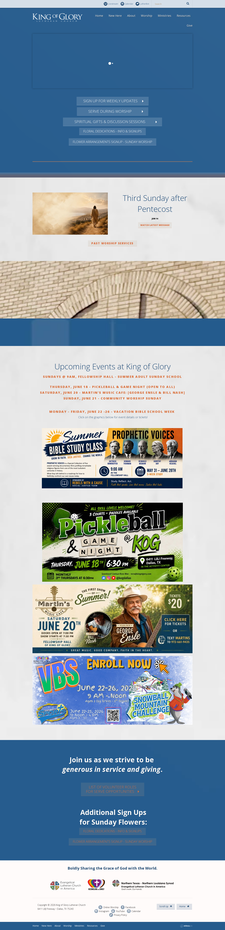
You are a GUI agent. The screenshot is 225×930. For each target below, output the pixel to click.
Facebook (128, 907)
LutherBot (142, 4)
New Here (115, 15)
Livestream (111, 4)
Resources (183, 15)
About (131, 15)
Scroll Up (165, 906)
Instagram (101, 911)
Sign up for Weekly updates (110, 100)
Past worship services (112, 243)
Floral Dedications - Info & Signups (112, 131)
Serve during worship (110, 111)
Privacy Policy (118, 915)
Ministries (164, 15)
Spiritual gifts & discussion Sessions (110, 121)
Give (189, 25)
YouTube (118, 911)
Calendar (127, 4)
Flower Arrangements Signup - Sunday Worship (112, 142)
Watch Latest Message (155, 225)
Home (99, 15)
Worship (146, 15)
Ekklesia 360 (186, 926)
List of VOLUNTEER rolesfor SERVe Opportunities (111, 789)
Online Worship (108, 907)
